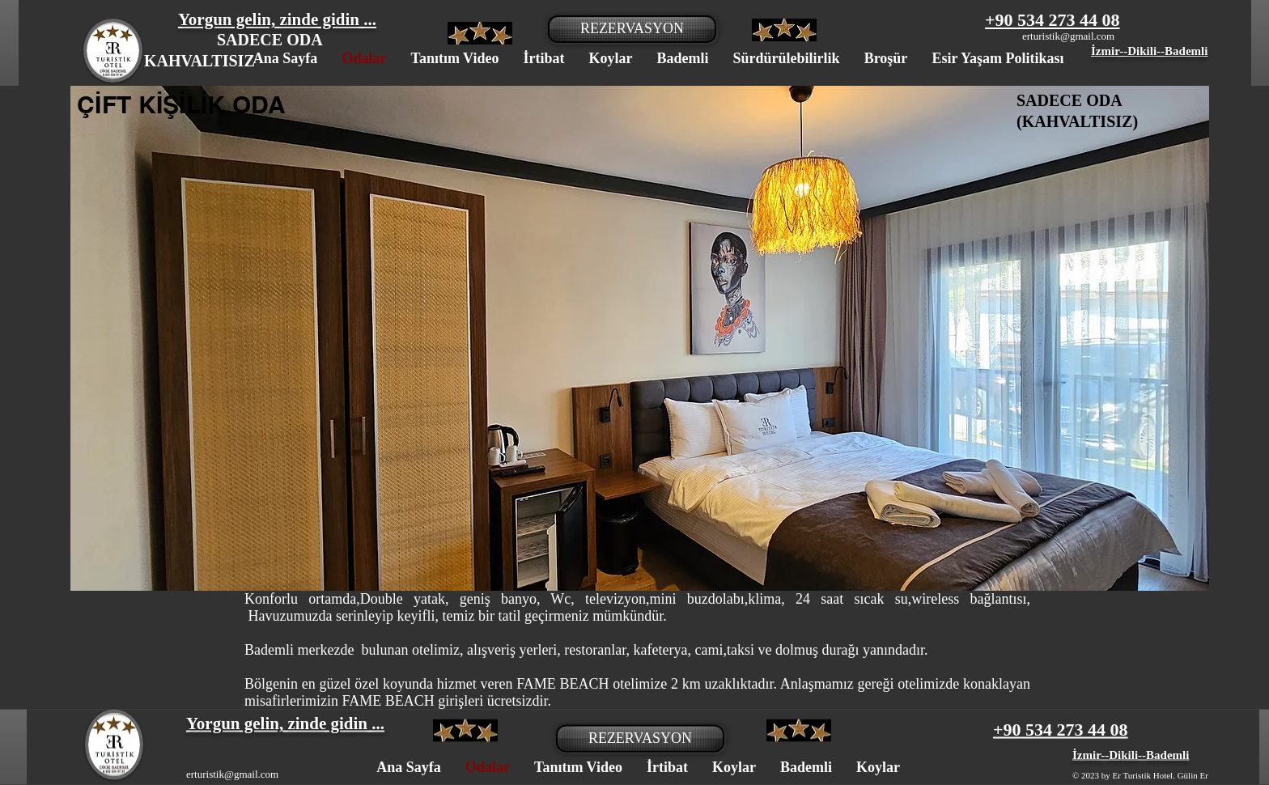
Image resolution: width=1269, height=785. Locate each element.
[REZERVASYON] (632, 29)
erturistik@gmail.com (1068, 36)
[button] (639, 338)
